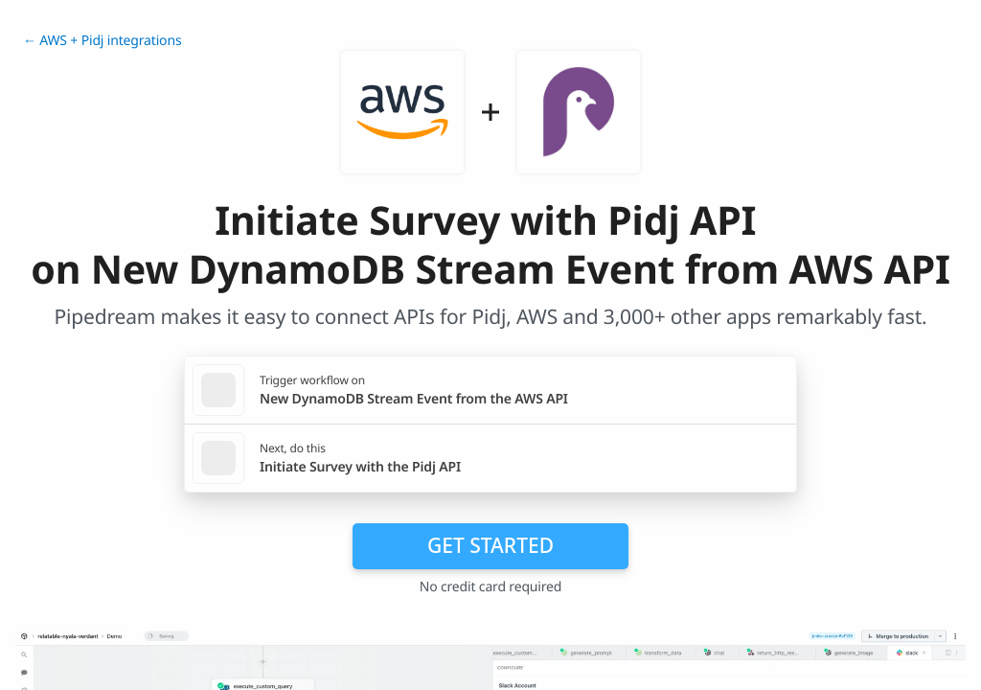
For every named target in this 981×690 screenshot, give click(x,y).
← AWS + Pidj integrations (102, 41)
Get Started (490, 545)
